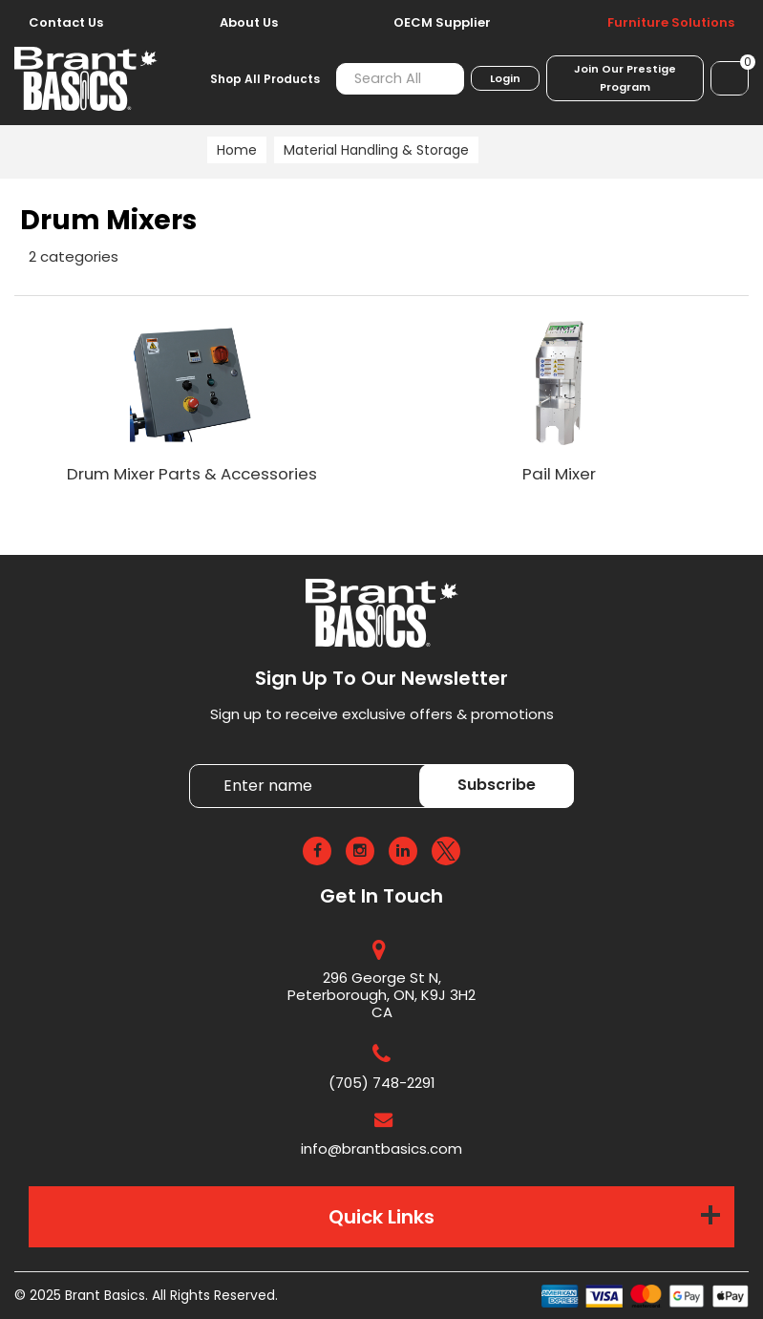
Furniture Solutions (670, 23)
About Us (249, 23)
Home (237, 150)
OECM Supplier (442, 23)
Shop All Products (265, 79)
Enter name (194, 763)
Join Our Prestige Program (625, 78)
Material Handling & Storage (376, 150)
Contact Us (66, 23)
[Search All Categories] (400, 79)
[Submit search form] (439, 79)
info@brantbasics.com (381, 1148)
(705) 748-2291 (382, 1083)
